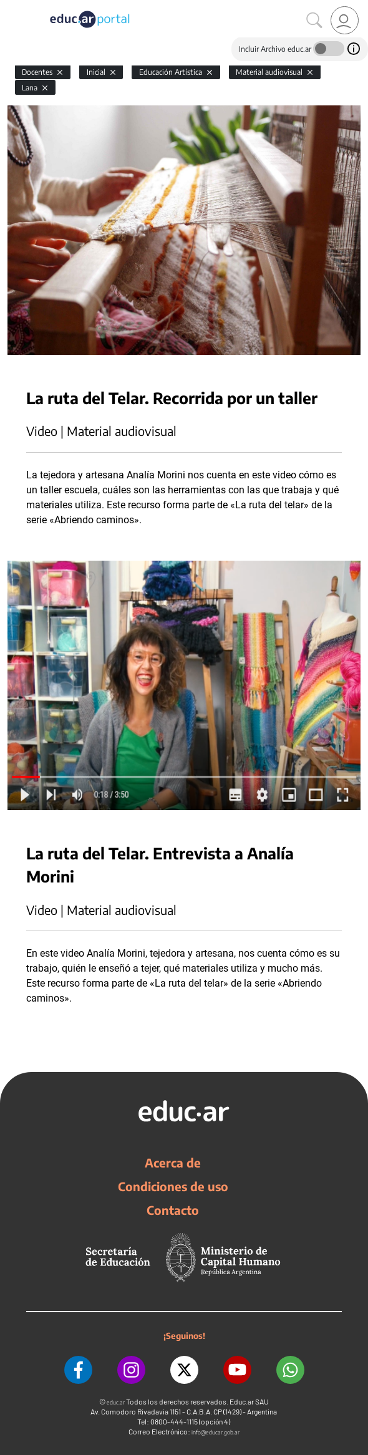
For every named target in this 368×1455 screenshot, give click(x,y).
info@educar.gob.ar (215, 1432)
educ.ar (116, 1402)
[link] (345, 20)
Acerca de (173, 1162)
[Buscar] (314, 20)
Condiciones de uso (173, 1186)
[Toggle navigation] (11, 7)
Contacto (173, 1209)
